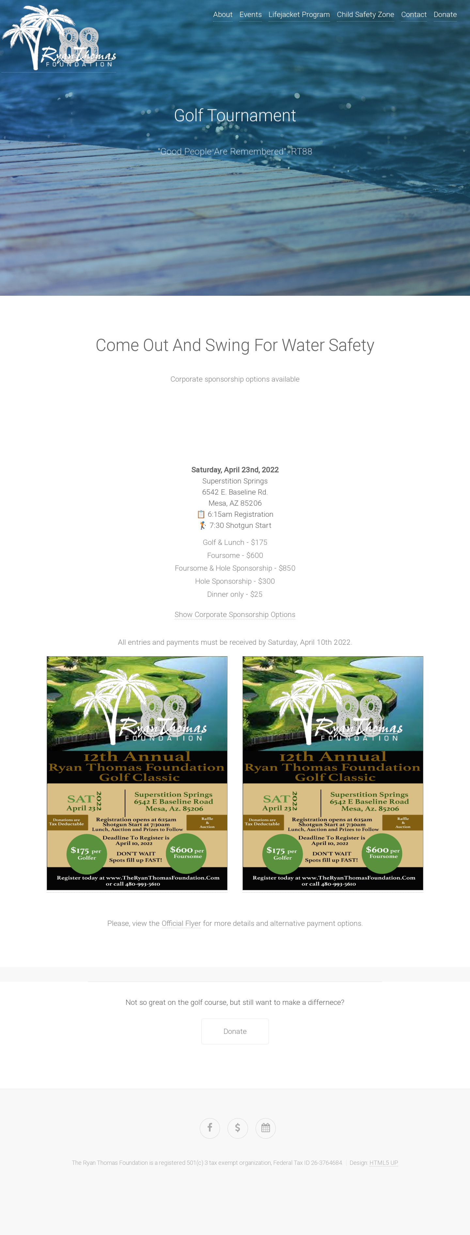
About (223, 14)
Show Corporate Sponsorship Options (235, 614)
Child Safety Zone (365, 14)
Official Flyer (181, 923)
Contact (414, 14)
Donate (445, 14)
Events (251, 14)
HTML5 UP (383, 1162)
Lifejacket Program (299, 14)
